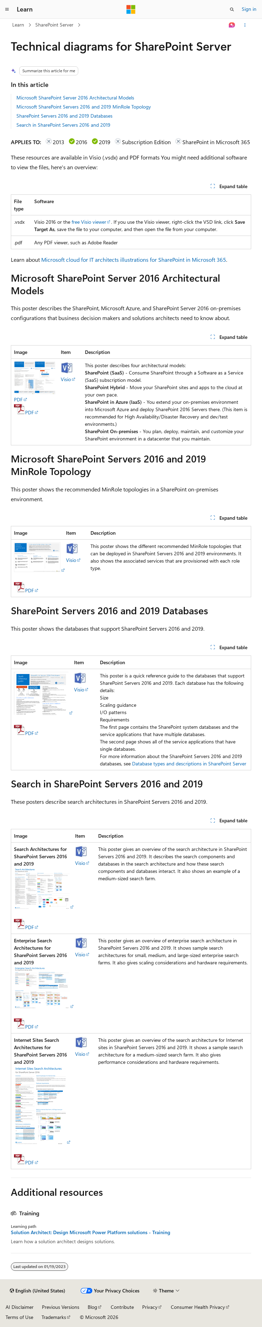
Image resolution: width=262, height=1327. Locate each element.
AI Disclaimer (20, 1307)
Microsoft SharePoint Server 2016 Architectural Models (75, 97)
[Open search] (232, 9)
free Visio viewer (89, 221)
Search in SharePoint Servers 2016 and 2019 (63, 124)
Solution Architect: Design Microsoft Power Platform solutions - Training (90, 1232)
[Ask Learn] (232, 25)
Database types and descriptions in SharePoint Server (189, 763)
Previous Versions (60, 1307)
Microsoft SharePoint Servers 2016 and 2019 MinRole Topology (83, 106)
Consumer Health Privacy (198, 1307)
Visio (66, 379)
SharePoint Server (54, 24)
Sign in (249, 9)
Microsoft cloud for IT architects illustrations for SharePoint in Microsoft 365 (133, 259)
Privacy (150, 1307)
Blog (92, 1307)
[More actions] (245, 25)
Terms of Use (19, 1317)
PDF (18, 399)
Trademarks (54, 1317)
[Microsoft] (131, 9)
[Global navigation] (7, 9)
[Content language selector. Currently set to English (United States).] (38, 1290)
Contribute (122, 1307)
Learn (18, 24)
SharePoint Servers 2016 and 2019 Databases (64, 115)
